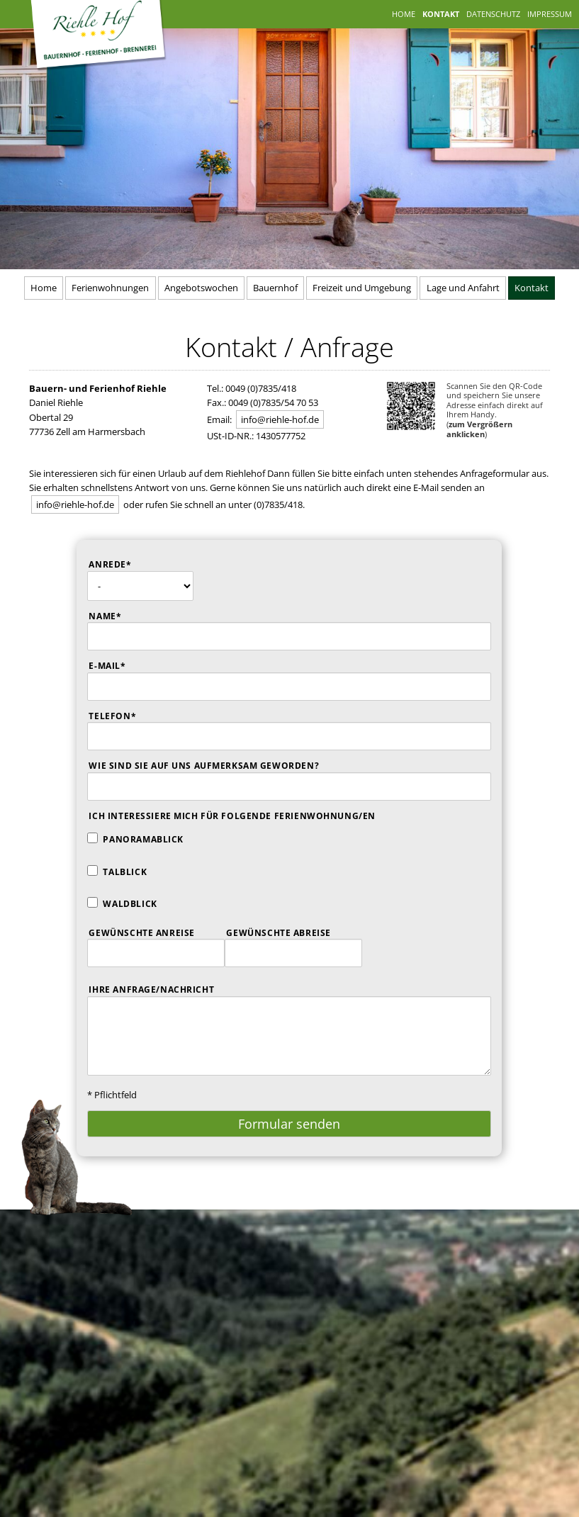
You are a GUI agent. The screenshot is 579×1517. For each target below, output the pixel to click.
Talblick (125, 872)
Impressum (549, 14)
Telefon (119, 715)
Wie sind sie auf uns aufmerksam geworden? (204, 765)
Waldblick (130, 903)
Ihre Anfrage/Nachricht (151, 989)
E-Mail (119, 665)
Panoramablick (143, 839)
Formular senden (289, 1123)
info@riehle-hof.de (280, 419)
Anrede (119, 564)
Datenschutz (493, 14)
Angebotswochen (201, 287)
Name (119, 615)
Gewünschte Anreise (141, 932)
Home (403, 14)
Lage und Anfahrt (463, 287)
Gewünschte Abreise (278, 932)
